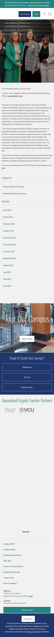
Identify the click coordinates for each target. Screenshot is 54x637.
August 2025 (8, 265)
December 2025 (9, 238)
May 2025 (7, 286)
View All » (26, 531)
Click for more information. (38, 5)
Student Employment (11, 572)
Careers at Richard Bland (13, 566)
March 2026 (8, 217)
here (3, 168)
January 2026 (8, 231)
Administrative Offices (12, 555)
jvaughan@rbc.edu (15, 96)
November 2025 (9, 244)
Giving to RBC (9, 544)
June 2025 (7, 279)
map (31, 596)
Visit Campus (25, 14)
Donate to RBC (27, 610)
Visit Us (27, 377)
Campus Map (8, 578)
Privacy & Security (33, 631)
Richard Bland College (7, 15)
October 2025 (8, 251)
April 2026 (7, 210)
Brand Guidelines (10, 583)
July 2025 (7, 272)
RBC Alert (7, 561)
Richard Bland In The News (13, 186)
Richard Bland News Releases (14, 193)
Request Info (27, 387)
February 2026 (9, 224)
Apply (36, 14)
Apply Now (27, 367)
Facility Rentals (9, 549)
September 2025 (9, 258)
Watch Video (27, 339)
